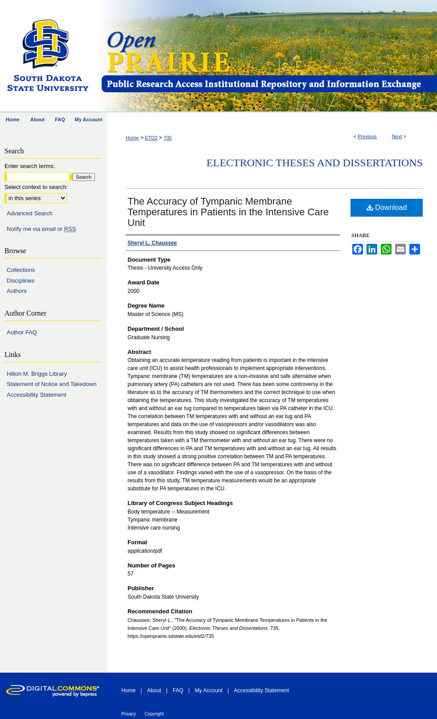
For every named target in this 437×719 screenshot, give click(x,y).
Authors (17, 291)
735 (168, 137)
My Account (209, 690)
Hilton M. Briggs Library (37, 373)
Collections (21, 270)
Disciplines (20, 280)
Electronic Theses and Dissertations (314, 162)
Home (132, 137)
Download (387, 207)
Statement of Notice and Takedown (51, 384)
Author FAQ (22, 332)
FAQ (178, 690)
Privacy (128, 713)
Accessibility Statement (36, 394)
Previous (367, 136)
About (154, 690)
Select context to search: (36, 187)
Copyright (154, 713)
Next (397, 136)
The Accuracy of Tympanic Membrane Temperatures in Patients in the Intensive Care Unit (228, 212)
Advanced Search (30, 213)
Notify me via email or (41, 229)
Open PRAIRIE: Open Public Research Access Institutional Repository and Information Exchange (268, 56)
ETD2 (151, 137)
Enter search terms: (29, 166)
